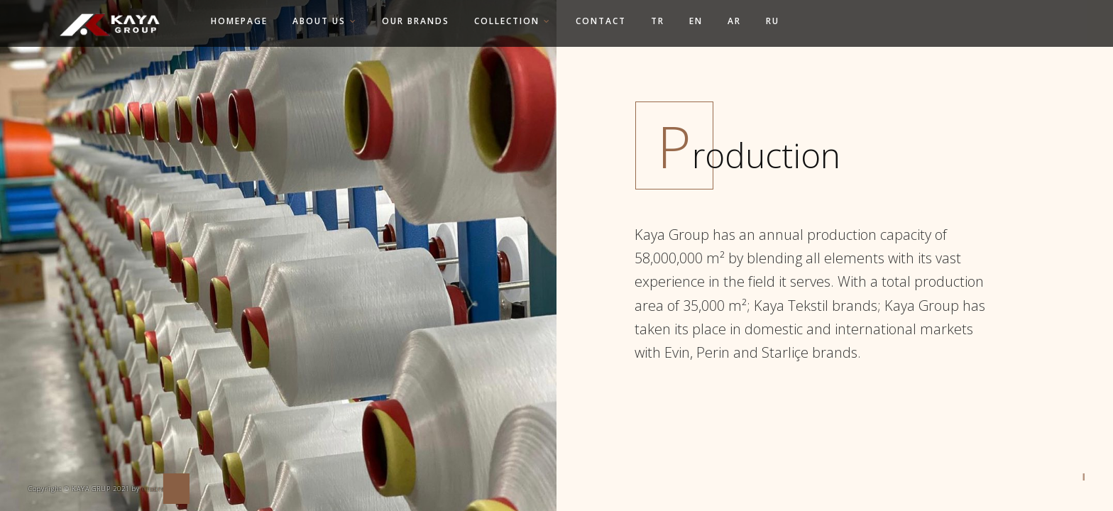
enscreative (162, 488)
